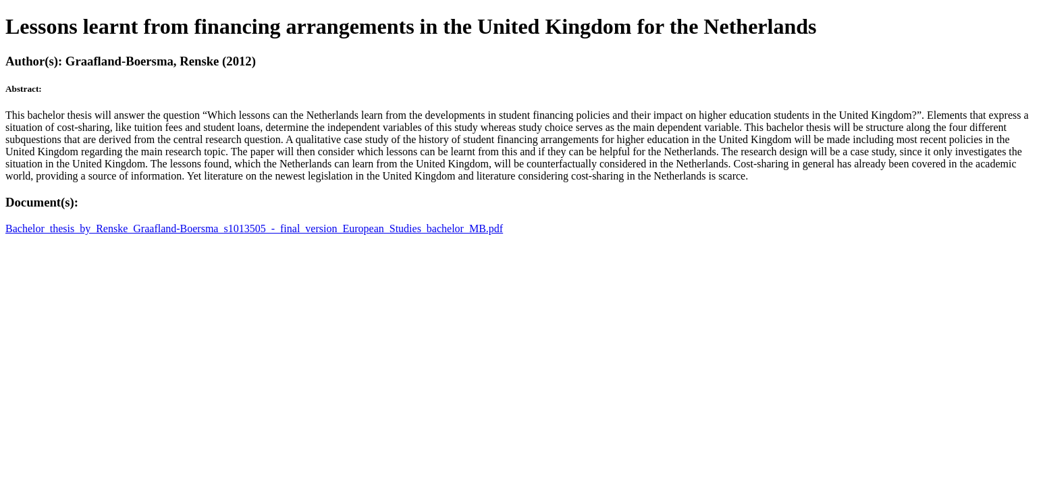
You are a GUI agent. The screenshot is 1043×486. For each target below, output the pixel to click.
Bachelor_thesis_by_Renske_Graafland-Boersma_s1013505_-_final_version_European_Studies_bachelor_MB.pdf (254, 228)
